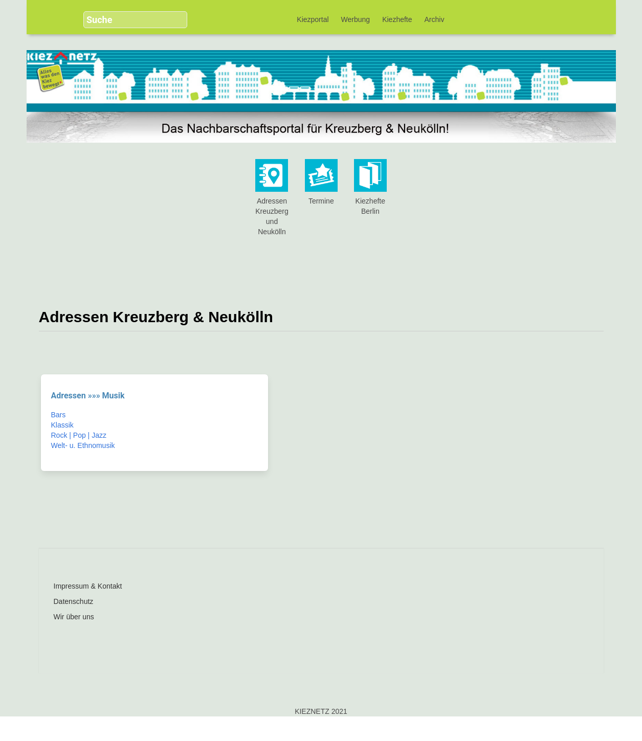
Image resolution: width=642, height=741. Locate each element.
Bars (58, 415)
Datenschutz (74, 601)
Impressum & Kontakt (88, 586)
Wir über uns (74, 617)
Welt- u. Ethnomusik (83, 445)
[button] (175, 15)
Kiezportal (312, 19)
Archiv (435, 19)
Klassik (62, 425)
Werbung (355, 19)
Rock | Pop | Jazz (78, 435)
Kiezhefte (397, 19)
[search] (127, 20)
